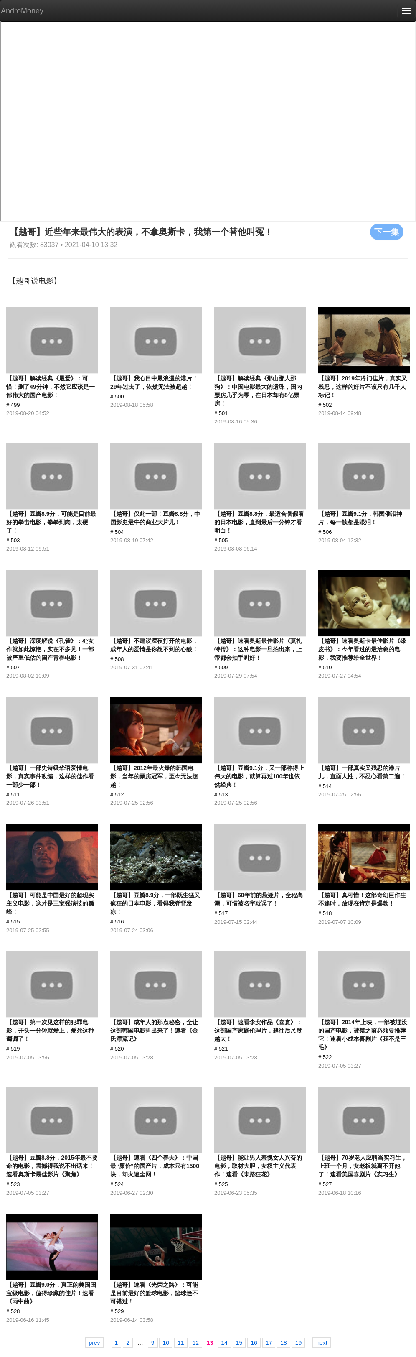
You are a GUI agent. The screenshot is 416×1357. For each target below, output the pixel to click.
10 (165, 1342)
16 (254, 1342)
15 (239, 1342)
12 (195, 1342)
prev (94, 1342)
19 (298, 1342)
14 (224, 1342)
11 (181, 1342)
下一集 (386, 231)
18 (283, 1342)
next (321, 1342)
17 (269, 1342)
